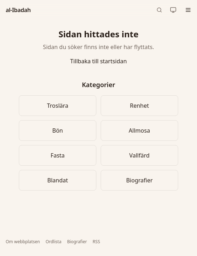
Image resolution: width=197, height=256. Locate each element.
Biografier (139, 180)
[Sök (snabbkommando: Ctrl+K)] (159, 10)
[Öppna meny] (188, 10)
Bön (57, 130)
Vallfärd (139, 155)
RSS (96, 242)
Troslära (57, 106)
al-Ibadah (18, 10)
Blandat (57, 180)
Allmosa (139, 130)
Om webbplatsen (23, 242)
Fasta (57, 155)
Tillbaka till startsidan (98, 61)
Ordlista (53, 242)
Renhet (139, 106)
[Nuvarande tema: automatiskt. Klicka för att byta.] (173, 10)
